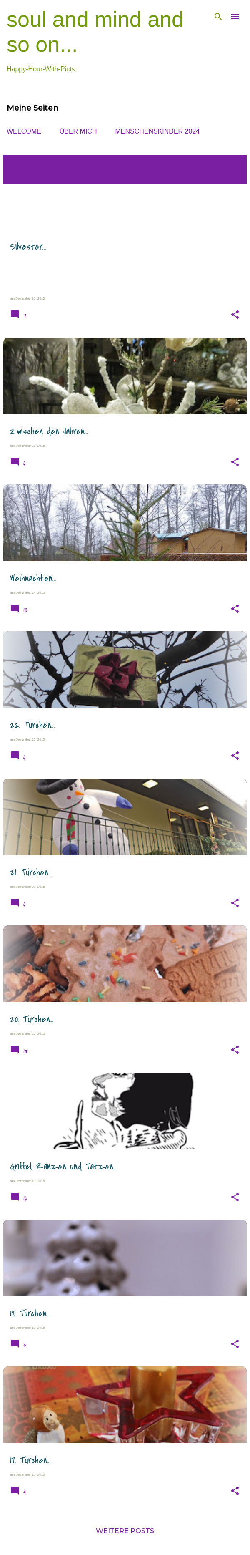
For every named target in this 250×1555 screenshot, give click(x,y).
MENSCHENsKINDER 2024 (157, 131)
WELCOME (24, 131)
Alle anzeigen (38, 175)
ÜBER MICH (78, 131)
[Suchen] (218, 17)
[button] (235, 315)
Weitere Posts (125, 1531)
